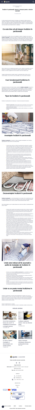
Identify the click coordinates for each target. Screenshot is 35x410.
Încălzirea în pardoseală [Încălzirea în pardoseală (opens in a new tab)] (6, 140)
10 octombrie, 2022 (25, 318)
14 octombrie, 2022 (10, 319)
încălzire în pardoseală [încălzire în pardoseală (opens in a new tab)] (5, 37)
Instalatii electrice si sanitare (17, 6)
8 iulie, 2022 (25, 338)
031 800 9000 (17, 375)
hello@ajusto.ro (18, 377)
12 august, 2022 (10, 338)
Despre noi (17, 385)
